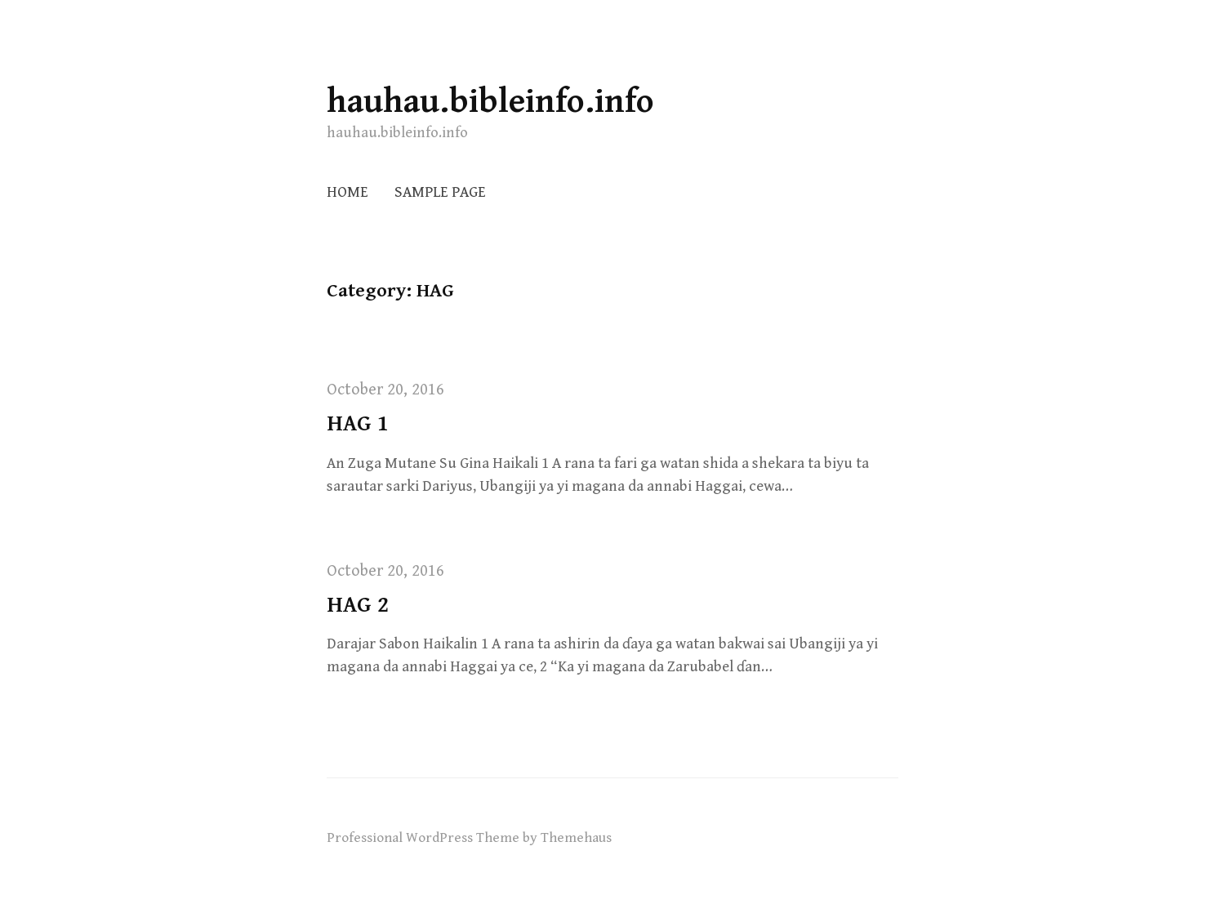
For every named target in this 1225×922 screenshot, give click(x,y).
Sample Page (440, 192)
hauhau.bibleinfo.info (490, 102)
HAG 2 (358, 605)
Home (347, 192)
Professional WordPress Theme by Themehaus (469, 838)
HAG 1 (358, 424)
